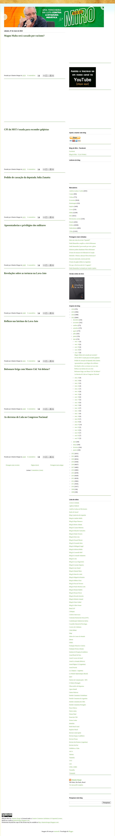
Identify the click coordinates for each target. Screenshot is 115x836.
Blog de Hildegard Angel (76, 546)
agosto (75, 331)
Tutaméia (72, 758)
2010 (73, 486)
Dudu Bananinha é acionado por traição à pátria (82, 268)
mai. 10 (77, 416)
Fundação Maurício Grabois (77, 646)
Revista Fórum (73, 739)
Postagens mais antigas (56, 465)
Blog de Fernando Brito (76, 543)
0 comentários (31, 75)
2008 (73, 492)
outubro (75, 325)
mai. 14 (77, 408)
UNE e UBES (73, 767)
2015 (73, 473)
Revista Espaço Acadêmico (77, 736)
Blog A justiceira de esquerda (77, 515)
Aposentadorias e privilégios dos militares (25, 225)
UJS (70, 764)
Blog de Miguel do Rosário (77, 577)
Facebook (72, 151)
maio (74, 339)
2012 (73, 481)
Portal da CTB (73, 717)
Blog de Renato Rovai (75, 593)
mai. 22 (77, 386)
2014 (73, 475)
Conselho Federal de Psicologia (78, 624)
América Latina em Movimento (78, 509)
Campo (71, 194)
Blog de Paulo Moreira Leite (77, 586)
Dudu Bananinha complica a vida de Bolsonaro (82, 243)
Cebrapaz (72, 611)
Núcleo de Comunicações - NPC (78, 680)
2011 (73, 484)
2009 (73, 489)
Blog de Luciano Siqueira (76, 565)
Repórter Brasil (73, 729)
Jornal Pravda (73, 667)
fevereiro (76, 447)
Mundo (71, 222)
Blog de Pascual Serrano (76, 583)
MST (70, 677)
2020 (73, 459)
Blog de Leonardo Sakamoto (77, 555)
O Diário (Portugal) (74, 683)
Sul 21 (71, 751)
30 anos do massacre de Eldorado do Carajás (81, 252)
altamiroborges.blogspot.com (21, 820)
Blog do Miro (5, 818)
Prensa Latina (73, 720)
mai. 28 (77, 350)
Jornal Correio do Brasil (76, 658)
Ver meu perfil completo (76, 785)
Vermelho (72, 770)
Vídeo (71, 231)
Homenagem (72, 203)
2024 (73, 315)
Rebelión (71, 723)
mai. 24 (77, 380)
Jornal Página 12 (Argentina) (77, 664)
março (75, 444)
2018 (73, 464)
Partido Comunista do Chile (77, 702)
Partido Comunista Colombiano (78, 695)
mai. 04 (77, 430)
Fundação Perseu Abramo (76, 649)
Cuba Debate (73, 630)
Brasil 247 (72, 608)
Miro (70, 216)
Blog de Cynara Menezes (76, 527)
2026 (73, 309)
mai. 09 (77, 419)
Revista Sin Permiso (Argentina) (78, 742)
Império (71, 206)
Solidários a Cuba (74, 748)
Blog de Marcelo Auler (75, 574)
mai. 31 (77, 341)
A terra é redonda (74, 503)
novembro (76, 322)
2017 (73, 467)
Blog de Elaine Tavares (75, 534)
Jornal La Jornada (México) (77, 661)
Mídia (71, 212)
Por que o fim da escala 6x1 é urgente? (80, 265)
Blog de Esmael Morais (75, 540)
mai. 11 (77, 413)
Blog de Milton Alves (75, 580)
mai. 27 (77, 352)
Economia (72, 200)
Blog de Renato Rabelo (75, 590)
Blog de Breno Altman (75, 524)
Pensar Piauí (72, 714)
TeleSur (71, 754)
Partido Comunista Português (77, 705)
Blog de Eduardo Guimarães (77, 531)
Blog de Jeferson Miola (75, 549)
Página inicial (35, 465)
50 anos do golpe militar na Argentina (79, 262)
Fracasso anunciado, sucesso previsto (79, 259)
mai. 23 (77, 383)
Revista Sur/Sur (73, 745)
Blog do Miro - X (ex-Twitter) (77, 154)
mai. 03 (77, 433)
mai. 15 (77, 405)
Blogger (71, 831)
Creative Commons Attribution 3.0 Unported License (47, 818)
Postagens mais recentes (12, 465)
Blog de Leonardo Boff (75, 552)
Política (71, 225)
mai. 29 (77, 347)
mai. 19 (77, 394)
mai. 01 (77, 438)
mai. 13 (77, 411)
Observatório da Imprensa (76, 686)
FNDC (71, 642)
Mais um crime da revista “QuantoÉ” (79, 240)
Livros (71, 209)
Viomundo (72, 773)
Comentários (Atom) (37, 470)
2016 (73, 470)
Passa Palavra (73, 708)
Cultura (71, 197)
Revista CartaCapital (75, 733)
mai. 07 (77, 424)
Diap (70, 633)
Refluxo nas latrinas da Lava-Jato (21, 321)
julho (74, 333)
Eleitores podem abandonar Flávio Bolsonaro (82, 249)
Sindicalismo (73, 228)
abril (74, 442)
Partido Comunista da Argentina (78, 698)
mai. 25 (77, 378)
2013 (73, 478)
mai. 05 (77, 427)
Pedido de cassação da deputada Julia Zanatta (27, 177)
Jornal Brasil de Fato (75, 655)
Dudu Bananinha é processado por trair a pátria (82, 246)
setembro (76, 328)
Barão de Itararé (73, 512)
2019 (73, 462)
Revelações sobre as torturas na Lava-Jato (25, 273)
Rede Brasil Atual (74, 726)
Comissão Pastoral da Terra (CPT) (78, 618)
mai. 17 (77, 400)
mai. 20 (77, 391)
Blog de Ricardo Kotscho (76, 596)
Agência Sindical (74, 506)
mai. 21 (77, 389)
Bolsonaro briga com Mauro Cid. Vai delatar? (27, 369)
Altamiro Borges (77, 780)
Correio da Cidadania (75, 627)
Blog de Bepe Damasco (75, 521)
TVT (70, 761)
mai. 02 (77, 435)
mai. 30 (77, 344)
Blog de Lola (73, 559)
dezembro (76, 320)
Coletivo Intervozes (74, 615)
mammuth (56, 831)
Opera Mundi (73, 689)
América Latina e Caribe (76, 191)
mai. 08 (77, 422)
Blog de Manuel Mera (75, 571)
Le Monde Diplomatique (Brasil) (78, 674)
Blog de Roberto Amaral (76, 599)
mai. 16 (77, 402)
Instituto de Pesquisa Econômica (78, 652)
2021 (73, 456)
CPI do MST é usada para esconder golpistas (26, 129)
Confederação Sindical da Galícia (78, 621)
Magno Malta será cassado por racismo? (24, 35)
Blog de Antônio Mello (75, 518)
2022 (73, 453)
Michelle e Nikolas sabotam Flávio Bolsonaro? (82, 256)
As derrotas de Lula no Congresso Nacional (25, 417)
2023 (73, 317)
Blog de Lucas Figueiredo (76, 562)
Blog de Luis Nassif (74, 568)
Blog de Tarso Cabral (75, 602)
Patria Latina (73, 711)
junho (75, 336)
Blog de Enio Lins (74, 537)
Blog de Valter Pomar (75, 605)
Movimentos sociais (74, 219)
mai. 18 (77, 397)
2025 (73, 312)
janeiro (75, 450)
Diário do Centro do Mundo (77, 636)
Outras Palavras (73, 692)
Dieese (71, 639)
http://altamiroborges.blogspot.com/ (48, 822)
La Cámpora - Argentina (76, 670)
